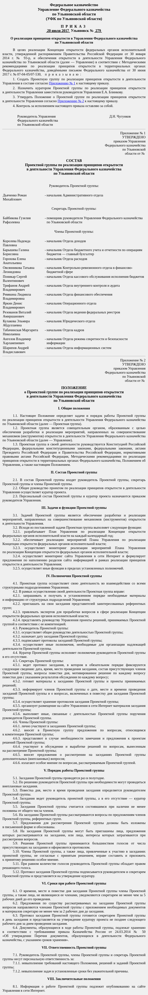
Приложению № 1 (62, 83)
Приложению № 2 (71, 101)
